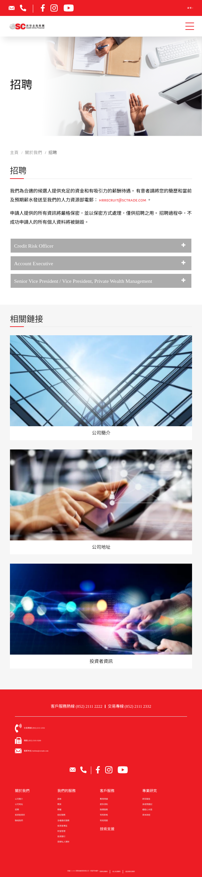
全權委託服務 (63, 821)
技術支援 (107, 829)
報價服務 (104, 810)
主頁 (14, 152)
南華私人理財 (63, 842)
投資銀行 (61, 836)
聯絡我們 (19, 821)
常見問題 (104, 821)
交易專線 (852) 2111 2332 (129, 706)
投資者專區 (62, 826)
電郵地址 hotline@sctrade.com (36, 751)
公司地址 (19, 804)
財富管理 (61, 831)
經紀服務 (61, 815)
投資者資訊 (20, 815)
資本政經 (146, 815)
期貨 (59, 804)
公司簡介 (19, 799)
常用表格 (104, 815)
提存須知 (104, 804)
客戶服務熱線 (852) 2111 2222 (76, 706)
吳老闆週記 (147, 804)
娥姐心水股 (147, 810)
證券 (59, 799)
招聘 (17, 810)
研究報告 (146, 799)
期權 (59, 810)
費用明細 (104, 799)
